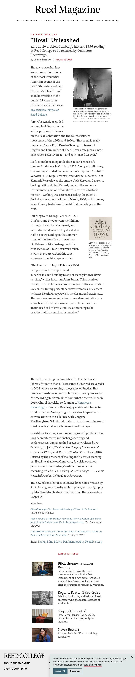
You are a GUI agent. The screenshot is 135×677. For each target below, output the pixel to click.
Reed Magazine (67, 10)
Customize (75, 671)
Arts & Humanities (27, 21)
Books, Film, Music (50, 542)
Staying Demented (72, 611)
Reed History (93, 542)
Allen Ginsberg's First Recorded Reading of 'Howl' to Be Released (64, 509)
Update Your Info (15, 669)
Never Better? (68, 629)
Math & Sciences (49, 21)
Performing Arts (73, 542)
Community (87, 21)
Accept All (60, 671)
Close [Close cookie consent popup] (132, 660)
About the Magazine (17, 663)
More (109, 21)
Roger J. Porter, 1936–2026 (79, 592)
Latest (99, 21)
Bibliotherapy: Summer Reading (75, 565)
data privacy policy (93, 664)
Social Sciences (69, 21)
